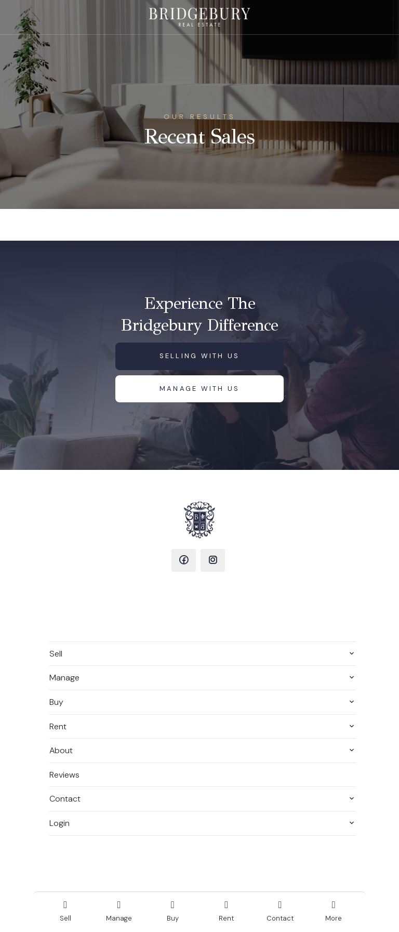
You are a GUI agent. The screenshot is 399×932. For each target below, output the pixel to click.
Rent (57, 726)
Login (59, 823)
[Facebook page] (183, 560)
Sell (55, 653)
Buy (56, 702)
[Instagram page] (213, 560)
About (61, 750)
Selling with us (199, 355)
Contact (65, 798)
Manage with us (199, 388)
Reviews (64, 774)
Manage (64, 677)
